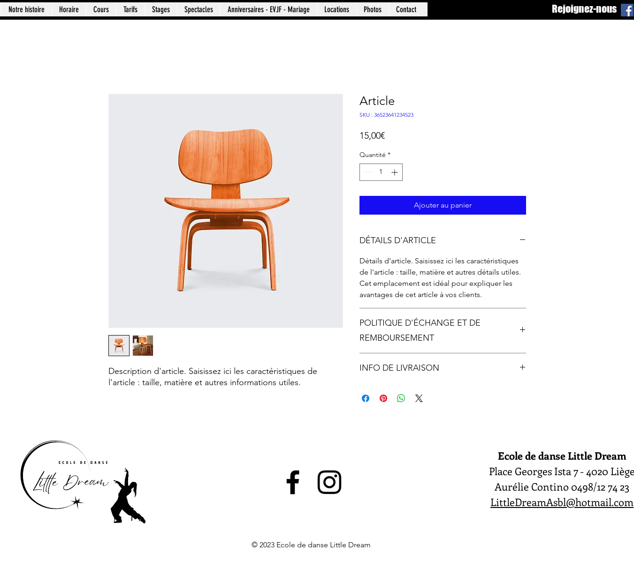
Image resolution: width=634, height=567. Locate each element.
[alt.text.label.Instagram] (329, 482)
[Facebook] (627, 10)
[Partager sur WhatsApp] (401, 398)
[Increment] (395, 172)
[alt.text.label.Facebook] (293, 482)
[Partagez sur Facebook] (365, 398)
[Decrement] (367, 172)
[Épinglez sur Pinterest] (383, 398)
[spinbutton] (381, 172)
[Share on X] (419, 398)
